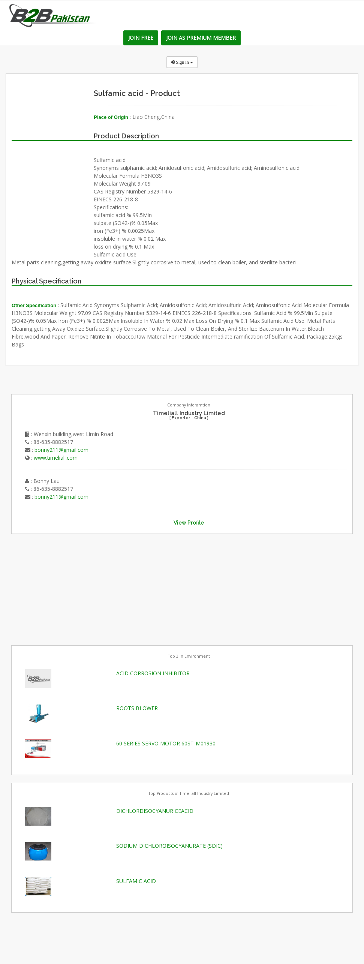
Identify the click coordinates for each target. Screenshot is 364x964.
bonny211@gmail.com (61, 449)
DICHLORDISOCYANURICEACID (154, 810)
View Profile (189, 523)
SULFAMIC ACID (136, 881)
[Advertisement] (67, 589)
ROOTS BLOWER (137, 708)
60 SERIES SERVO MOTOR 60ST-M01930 (166, 743)
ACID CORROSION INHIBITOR (153, 673)
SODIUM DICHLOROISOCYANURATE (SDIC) (169, 845)
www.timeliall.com (56, 457)
